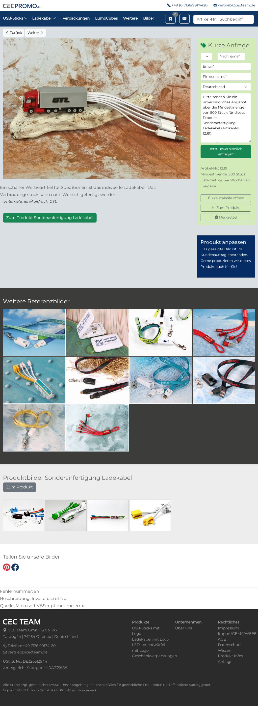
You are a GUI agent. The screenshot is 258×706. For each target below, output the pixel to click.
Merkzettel (225, 217)
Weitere (130, 18)
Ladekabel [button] (44, 18)
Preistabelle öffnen (225, 198)
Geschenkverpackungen (154, 655)
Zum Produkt (226, 207)
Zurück (13, 32)
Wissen (224, 650)
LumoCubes (106, 18)
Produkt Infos (230, 655)
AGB (222, 639)
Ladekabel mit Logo (150, 639)
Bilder (148, 18)
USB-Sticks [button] (15, 18)
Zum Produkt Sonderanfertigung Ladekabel (49, 217)
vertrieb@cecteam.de (236, 5)
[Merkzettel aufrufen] (170, 19)
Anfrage (225, 661)
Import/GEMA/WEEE (237, 633)
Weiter (35, 32)
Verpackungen (76, 18)
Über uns (183, 628)
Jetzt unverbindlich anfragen (225, 151)
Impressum (228, 628)
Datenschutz (229, 644)
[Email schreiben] (184, 19)
